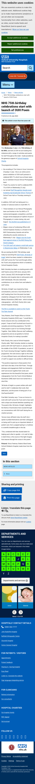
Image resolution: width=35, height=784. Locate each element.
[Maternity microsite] (25, 597)
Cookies (4, 761)
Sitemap (11, 761)
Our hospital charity (7, 712)
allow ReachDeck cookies (19, 517)
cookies (28, 522)
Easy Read (4, 671)
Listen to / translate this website (11, 676)
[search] (30, 68)
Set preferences (17, 50)
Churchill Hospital (7, 641)
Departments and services (14, 580)
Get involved (5, 721)
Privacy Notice (6, 756)
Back (4, 453)
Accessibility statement (20, 756)
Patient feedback (7, 662)
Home (3, 92)
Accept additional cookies (17, 38)
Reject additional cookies (17, 44)
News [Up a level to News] (8, 474)
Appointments (6, 658)
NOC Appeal (5, 717)
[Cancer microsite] (9, 597)
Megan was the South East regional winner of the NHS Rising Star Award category (17, 240)
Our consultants (6, 699)
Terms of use (20, 761)
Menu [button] (6, 84)
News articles (18, 92)
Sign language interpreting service (12, 680)
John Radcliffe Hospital (9, 632)
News (10, 92)
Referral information (8, 694)
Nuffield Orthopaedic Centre (10, 636)
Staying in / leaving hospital (10, 667)
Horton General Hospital (9, 645)
